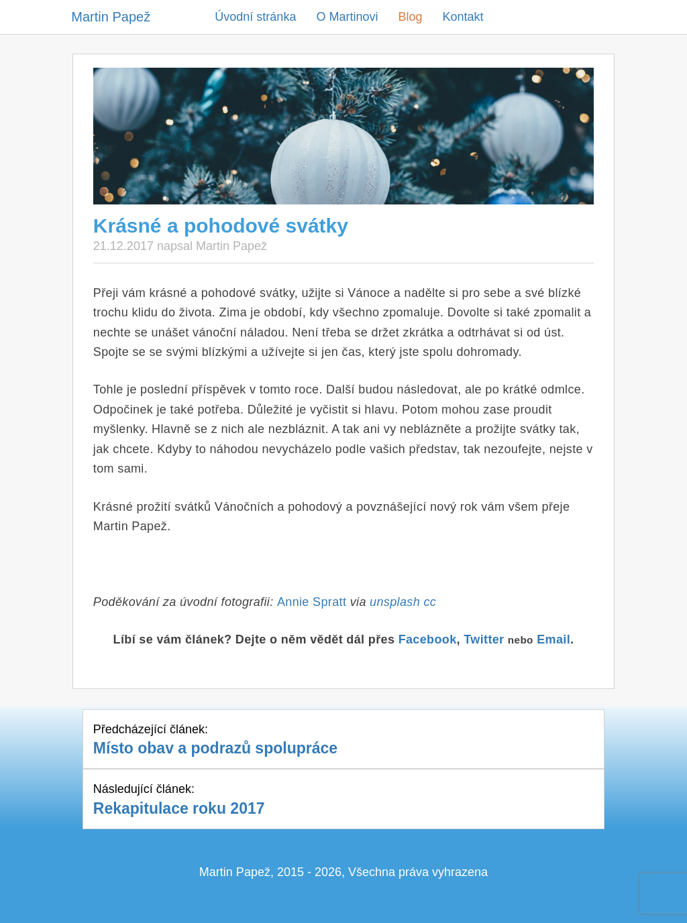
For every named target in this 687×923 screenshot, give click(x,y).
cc (429, 602)
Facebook (428, 639)
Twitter (484, 639)
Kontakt (462, 16)
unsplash (395, 602)
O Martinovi (347, 16)
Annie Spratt (311, 602)
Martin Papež (110, 16)
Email (553, 639)
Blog (410, 16)
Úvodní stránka (255, 16)
